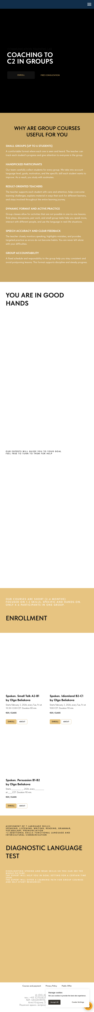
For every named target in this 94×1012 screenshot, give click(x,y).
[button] (50, 75)
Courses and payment (31, 986)
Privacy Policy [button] (51, 986)
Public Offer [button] (67, 986)
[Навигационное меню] (89, 4)
